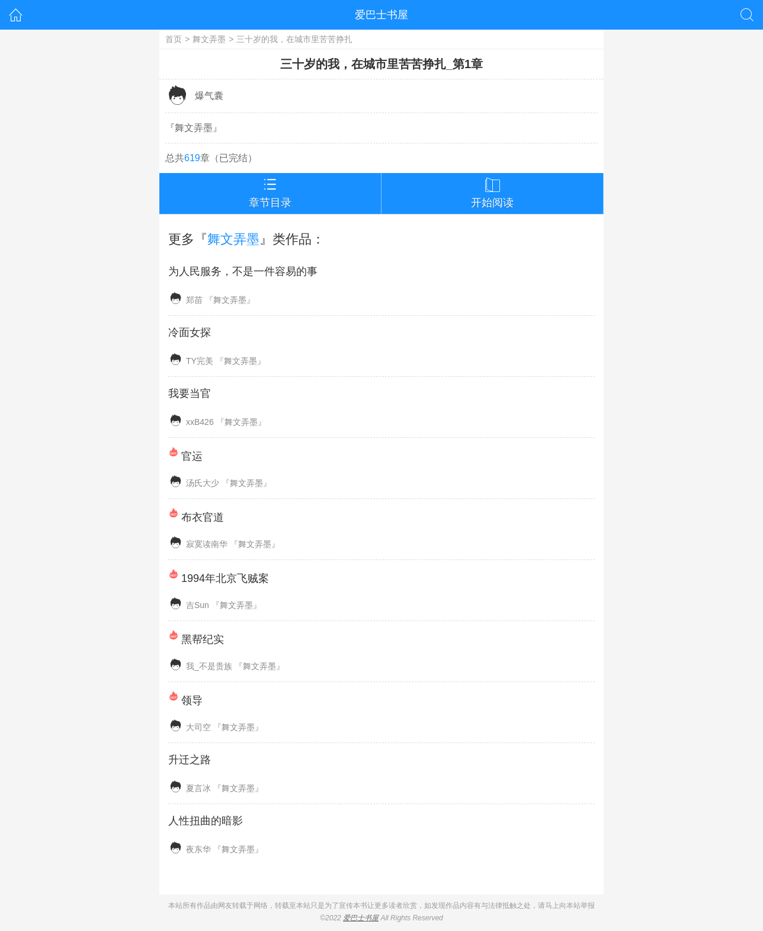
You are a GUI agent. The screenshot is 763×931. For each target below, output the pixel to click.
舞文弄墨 (209, 39)
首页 (173, 39)
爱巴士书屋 (381, 15)
